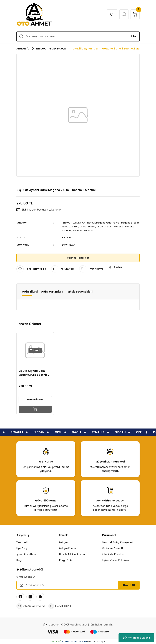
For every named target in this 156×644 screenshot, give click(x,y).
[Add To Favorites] (31, 268)
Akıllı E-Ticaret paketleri (74, 641)
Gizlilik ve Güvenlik (113, 548)
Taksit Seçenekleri (79, 292)
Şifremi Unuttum (26, 554)
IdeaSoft (56, 641)
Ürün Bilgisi (30, 292)
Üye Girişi (21, 548)
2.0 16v (82, 226)
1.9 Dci (118, 226)
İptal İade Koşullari (113, 554)
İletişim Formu (67, 548)
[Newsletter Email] (78, 585)
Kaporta (129, 226)
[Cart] (134, 14)
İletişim (63, 542)
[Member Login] (121, 14)
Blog (19, 560)
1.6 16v (100, 226)
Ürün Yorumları (52, 292)
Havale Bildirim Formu (72, 554)
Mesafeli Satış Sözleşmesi (117, 542)
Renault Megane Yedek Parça (107, 222)
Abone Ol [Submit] (128, 585)
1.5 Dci (109, 226)
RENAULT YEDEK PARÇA (75, 222)
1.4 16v (91, 226)
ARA (133, 36)
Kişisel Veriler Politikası (115, 560)
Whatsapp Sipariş (136, 638)
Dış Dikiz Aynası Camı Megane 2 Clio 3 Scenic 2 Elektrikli (34, 372)
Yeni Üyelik (22, 542)
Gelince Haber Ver (78, 258)
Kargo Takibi (66, 560)
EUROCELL (67, 237)
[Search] (78, 36)
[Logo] (34, 14)
